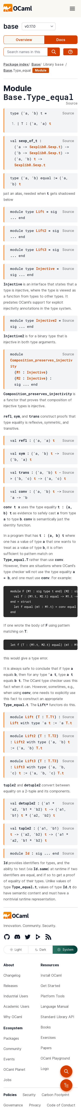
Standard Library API (57, 1017)
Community (12, 1049)
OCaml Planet (14, 1069)
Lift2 (41, 230)
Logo (45, 1068)
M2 (18, 378)
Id (27, 853)
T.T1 (50, 716)
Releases (10, 986)
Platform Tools (53, 996)
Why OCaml (12, 1017)
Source (72, 103)
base (10, 26)
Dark (40, 949)
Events (9, 1059)
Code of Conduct (61, 1105)
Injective (45, 268)
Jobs (7, 1080)
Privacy (35, 1105)
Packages (11, 1038)
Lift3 (41, 249)
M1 (18, 372)
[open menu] (72, 8)
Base (36, 64)
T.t (69, 723)
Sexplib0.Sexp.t (44, 146)
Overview (24, 40)
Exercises (48, 1037)
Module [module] (40, 70)
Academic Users (16, 1006)
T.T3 (52, 761)
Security (29, 1095)
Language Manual (54, 1006)
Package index (16, 64)
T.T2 (52, 735)
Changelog (11, 975)
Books (46, 1027)
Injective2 (46, 320)
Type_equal (22, 70)
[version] (39, 26)
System (65, 950)
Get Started (50, 986)
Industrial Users (15, 996)
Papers (46, 1048)
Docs (60, 40)
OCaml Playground (55, 1058)
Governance (13, 1105)
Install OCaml (51, 975)
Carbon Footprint (55, 1095)
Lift (40, 211)
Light (16, 949)
